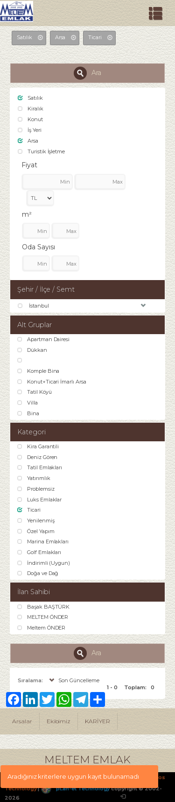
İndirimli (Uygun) (43, 563)
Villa (27, 402)
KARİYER (97, 721)
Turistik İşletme (41, 151)
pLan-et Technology (75, 788)
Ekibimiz (59, 721)
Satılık (30, 98)
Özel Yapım (35, 531)
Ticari (29, 510)
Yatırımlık (33, 478)
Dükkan (32, 350)
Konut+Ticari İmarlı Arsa (51, 381)
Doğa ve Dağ (37, 573)
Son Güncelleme (73, 680)
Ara (88, 73)
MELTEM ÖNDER (42, 617)
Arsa (28, 140)
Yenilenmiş (35, 520)
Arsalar (22, 721)
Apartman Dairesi (43, 339)
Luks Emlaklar (39, 499)
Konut (30, 119)
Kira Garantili (38, 446)
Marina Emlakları (43, 541)
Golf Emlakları (39, 552)
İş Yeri (30, 130)
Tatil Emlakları (39, 467)
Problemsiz (35, 489)
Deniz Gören (37, 457)
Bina (28, 413)
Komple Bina (38, 371)
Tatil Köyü (34, 392)
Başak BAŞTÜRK (43, 606)
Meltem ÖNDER (41, 627)
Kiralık (30, 108)
